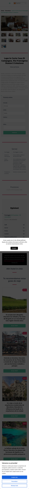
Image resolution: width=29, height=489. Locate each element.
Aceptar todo (14, 477)
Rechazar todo (14, 485)
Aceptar (14, 248)
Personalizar (14, 481)
